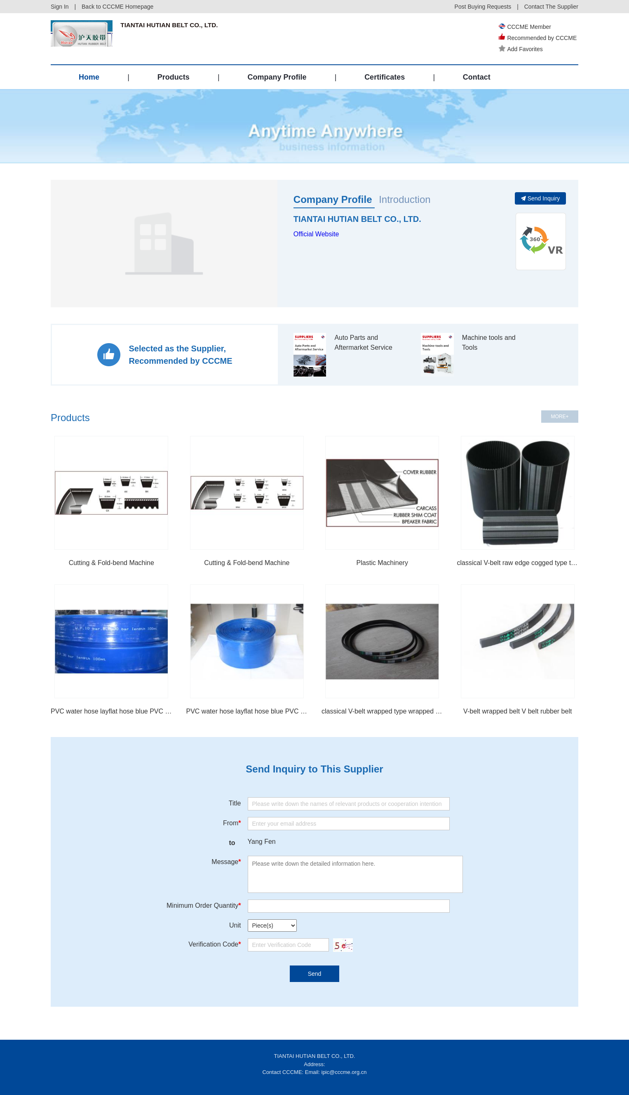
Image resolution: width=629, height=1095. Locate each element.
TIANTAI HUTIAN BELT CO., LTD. (357, 219)
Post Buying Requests (483, 6)
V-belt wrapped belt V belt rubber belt (517, 711)
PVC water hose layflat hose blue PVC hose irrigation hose (247, 711)
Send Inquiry (540, 198)
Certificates (384, 77)
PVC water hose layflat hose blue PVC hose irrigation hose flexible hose (111, 711)
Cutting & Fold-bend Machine (111, 562)
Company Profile (276, 77)
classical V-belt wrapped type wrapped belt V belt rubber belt (382, 711)
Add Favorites (522, 49)
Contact (477, 77)
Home (89, 77)
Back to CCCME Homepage (117, 6)
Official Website (316, 234)
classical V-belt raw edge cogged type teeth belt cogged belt (518, 562)
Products (173, 77)
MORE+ (559, 416)
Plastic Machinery (382, 562)
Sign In (60, 6)
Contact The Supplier (551, 6)
